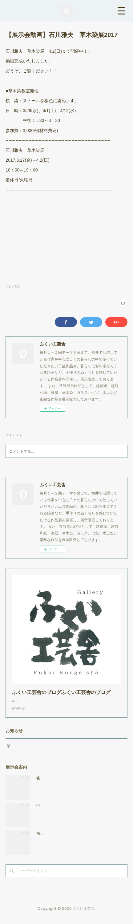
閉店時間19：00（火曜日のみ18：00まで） (43, 752)
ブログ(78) (13, 286)
